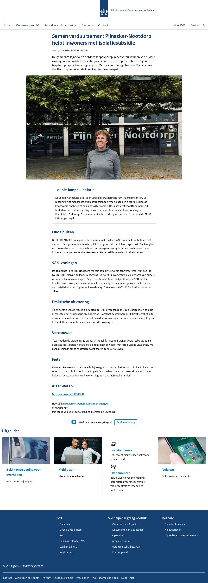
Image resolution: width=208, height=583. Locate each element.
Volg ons (168, 470)
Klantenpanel (118, 552)
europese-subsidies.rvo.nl (124, 546)
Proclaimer (82, 577)
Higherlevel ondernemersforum (180, 535)
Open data (116, 535)
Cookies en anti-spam (27, 577)
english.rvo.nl (65, 552)
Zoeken (198, 25)
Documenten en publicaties (125, 529)
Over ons (87, 25)
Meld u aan (66, 470)
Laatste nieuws (121, 450)
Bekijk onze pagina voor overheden (23, 472)
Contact (103, 25)
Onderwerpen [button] (27, 25)
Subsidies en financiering (60, 25)
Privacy (46, 577)
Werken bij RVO (66, 546)
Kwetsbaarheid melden (105, 577)
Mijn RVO (179, 25)
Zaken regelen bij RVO (70, 541)
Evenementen (120, 473)
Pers (60, 535)
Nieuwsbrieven (171, 529)
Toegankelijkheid (63, 577)
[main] (104, 269)
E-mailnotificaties (173, 524)
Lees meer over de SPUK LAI (68, 394)
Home (7, 25)
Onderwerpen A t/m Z (122, 524)
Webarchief (127, 577)
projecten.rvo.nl (119, 541)
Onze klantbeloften (69, 529)
